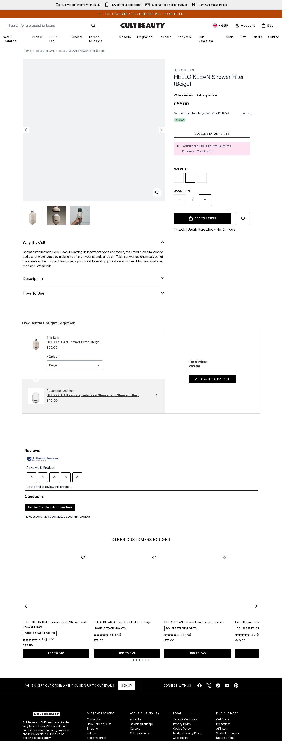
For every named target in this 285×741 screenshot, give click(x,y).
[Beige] (190, 178)
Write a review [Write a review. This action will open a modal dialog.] (183, 95)
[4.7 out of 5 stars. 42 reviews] (249, 641)
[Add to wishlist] (243, 218)
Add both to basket (212, 399)
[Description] (94, 278)
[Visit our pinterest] (236, 691)
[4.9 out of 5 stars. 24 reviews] (107, 641)
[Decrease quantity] (180, 199)
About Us (135, 725)
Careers (135, 734)
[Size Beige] (157, 644)
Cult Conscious (139, 739)
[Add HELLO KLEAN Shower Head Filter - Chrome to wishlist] (224, 563)
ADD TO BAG (56, 659)
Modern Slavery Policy (187, 739)
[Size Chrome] (152, 644)
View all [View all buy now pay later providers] (246, 113)
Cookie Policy (182, 734)
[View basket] (267, 25)
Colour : (181, 169)
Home (27, 50)
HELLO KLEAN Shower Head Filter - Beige (122, 628)
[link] (245, 25)
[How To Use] (94, 293)
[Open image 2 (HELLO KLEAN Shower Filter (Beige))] (56, 215)
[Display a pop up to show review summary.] (52, 645)
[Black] (179, 178)
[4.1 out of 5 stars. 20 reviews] (177, 641)
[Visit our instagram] (217, 691)
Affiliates (221, 734)
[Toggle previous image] (26, 130)
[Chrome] (202, 178)
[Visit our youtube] (227, 691)
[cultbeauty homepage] (142, 25)
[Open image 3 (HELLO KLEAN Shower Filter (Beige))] (80, 215)
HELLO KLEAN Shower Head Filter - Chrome (194, 628)
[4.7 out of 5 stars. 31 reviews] (36, 646)
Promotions (223, 730)
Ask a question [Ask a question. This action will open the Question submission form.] (206, 95)
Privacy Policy (182, 730)
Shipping (92, 734)
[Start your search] (52, 25)
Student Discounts (227, 739)
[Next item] (256, 612)
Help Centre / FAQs (99, 730)
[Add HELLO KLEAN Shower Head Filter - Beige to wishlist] (153, 563)
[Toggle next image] (162, 130)
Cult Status (222, 725)
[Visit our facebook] (199, 691)
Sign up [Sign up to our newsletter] (126, 691)
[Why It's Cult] (94, 242)
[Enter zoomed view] (157, 192)
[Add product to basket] (202, 218)
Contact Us (94, 725)
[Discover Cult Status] (215, 151)
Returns (91, 739)
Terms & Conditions (185, 725)
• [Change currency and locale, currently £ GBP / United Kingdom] (221, 25)
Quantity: (182, 190)
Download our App (142, 730)
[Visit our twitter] (208, 691)
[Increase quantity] (205, 199)
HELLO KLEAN (45, 50)
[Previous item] (26, 612)
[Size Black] (147, 644)
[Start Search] (93, 25)
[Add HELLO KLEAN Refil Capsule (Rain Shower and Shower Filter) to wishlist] (82, 563)
